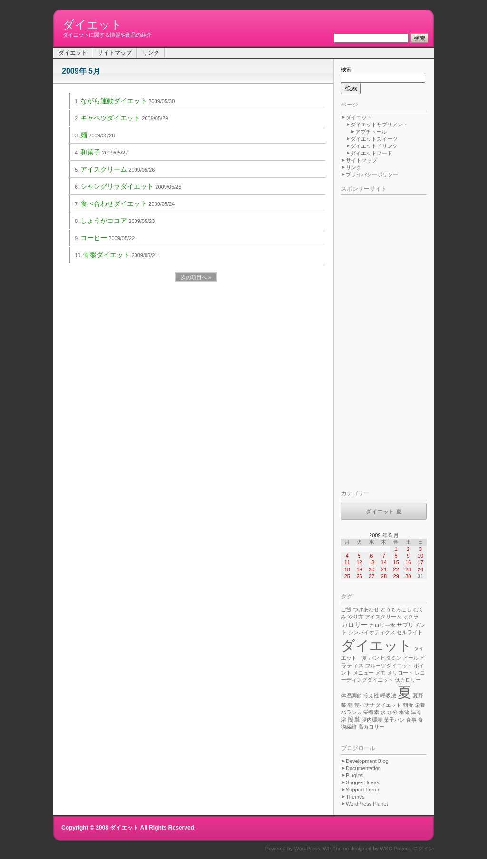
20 (371, 569)
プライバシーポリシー (372, 174)
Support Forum (363, 789)
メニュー (363, 673)
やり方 (355, 616)
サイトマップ (114, 52)
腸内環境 (371, 720)
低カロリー (408, 680)
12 (359, 562)
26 (359, 576)
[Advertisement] (379, 340)
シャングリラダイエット (117, 186)
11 (347, 562)
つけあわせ (366, 609)
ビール (411, 658)
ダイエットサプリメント (379, 124)
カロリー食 (382, 625)
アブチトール (371, 132)
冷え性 (371, 695)
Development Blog (367, 761)
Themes (355, 797)
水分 (392, 712)
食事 (411, 720)
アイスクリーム (103, 169)
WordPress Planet (367, 804)
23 (408, 569)
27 (371, 576)
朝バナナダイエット (377, 705)
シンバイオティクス (371, 632)
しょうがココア (103, 220)
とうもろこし (396, 609)
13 (371, 562)
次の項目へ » (196, 277)
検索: (347, 69)
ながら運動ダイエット (113, 101)
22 (396, 569)
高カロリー (371, 727)
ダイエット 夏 (383, 511)
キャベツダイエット (110, 118)
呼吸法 (388, 695)
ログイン (423, 848)
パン (374, 658)
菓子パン (394, 720)
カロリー (354, 624)
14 (384, 562)
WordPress (307, 848)
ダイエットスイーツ (374, 139)
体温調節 (351, 695)
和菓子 (90, 152)
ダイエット (92, 24)
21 (384, 569)
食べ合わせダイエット (113, 203)
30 (408, 576)
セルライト (410, 632)
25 (347, 576)
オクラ (411, 616)
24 (420, 569)
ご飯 (346, 609)
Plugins (354, 775)
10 (420, 556)
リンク (150, 52)
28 (384, 576)
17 (420, 562)
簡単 (354, 719)
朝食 (408, 705)
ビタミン (390, 658)
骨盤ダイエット (106, 255)
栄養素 (371, 712)
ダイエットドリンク (374, 146)
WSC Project (395, 848)
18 (347, 569)
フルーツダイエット (388, 665)
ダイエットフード (371, 153)
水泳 (404, 712)
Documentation (363, 768)
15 (396, 562)
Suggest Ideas (362, 782)
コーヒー (93, 237)
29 (396, 576)
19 (359, 569)
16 (408, 562)
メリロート (400, 673)
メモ (380, 673)
